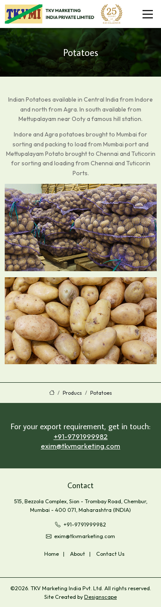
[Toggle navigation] (147, 14)
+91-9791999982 (81, 436)
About (77, 553)
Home (51, 553)
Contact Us (110, 553)
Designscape (100, 596)
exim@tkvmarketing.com (80, 445)
